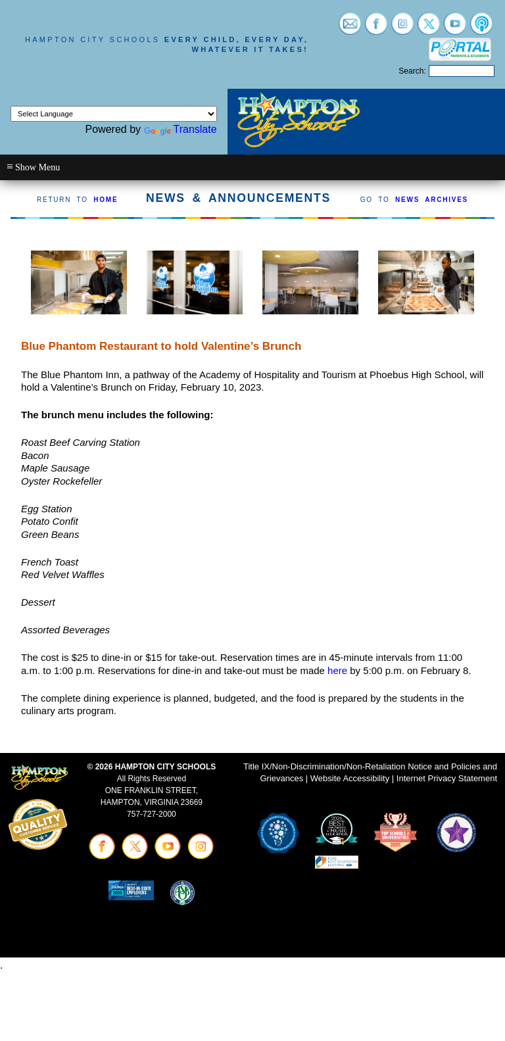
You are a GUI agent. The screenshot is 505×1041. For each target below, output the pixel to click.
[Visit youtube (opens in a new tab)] (455, 28)
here (337, 670)
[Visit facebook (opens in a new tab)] (376, 28)
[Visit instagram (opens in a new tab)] (402, 28)
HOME (105, 199)
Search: (411, 71)
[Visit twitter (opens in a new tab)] (429, 28)
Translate (180, 129)
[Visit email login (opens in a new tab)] (350, 28)
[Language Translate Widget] (114, 114)
